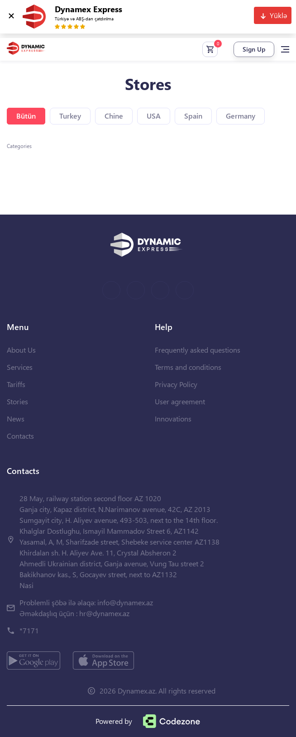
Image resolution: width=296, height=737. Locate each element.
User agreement (180, 401)
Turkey (70, 115)
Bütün (26, 115)
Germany (240, 115)
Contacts (20, 435)
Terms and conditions (188, 367)
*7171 (29, 630)
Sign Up (254, 49)
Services (20, 367)
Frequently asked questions (197, 349)
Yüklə (278, 15)
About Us (21, 349)
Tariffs (16, 384)
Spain (193, 115)
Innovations (173, 418)
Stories (17, 401)
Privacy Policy (176, 384)
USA (154, 115)
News (15, 418)
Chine (114, 115)
